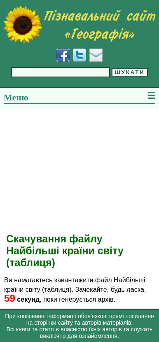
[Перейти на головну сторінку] (79, 24)
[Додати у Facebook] (63, 55)
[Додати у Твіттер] (79, 55)
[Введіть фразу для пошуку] (60, 72)
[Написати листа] (96, 55)
